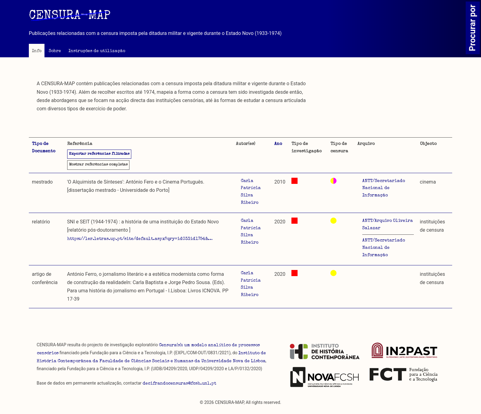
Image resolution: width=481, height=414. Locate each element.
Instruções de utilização (96, 51)
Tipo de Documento (43, 148)
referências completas (98, 165)
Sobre (55, 51)
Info (36, 51)
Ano (278, 144)
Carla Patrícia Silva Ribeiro (251, 192)
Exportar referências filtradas (99, 154)
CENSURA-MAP (69, 16)
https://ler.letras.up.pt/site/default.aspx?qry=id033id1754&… (140, 239)
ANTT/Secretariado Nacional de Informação (383, 188)
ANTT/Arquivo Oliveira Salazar (387, 224)
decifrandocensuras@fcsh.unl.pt (179, 384)
